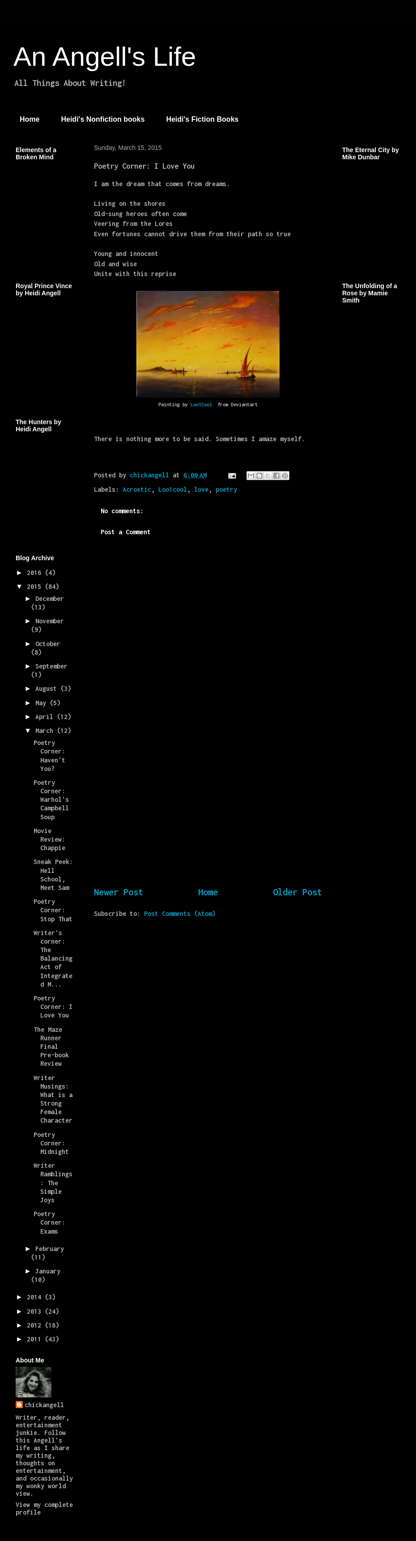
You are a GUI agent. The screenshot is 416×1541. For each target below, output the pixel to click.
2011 (36, 1339)
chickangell (44, 1405)
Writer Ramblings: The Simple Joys (53, 1183)
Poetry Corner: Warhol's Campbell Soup (51, 800)
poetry (226, 489)
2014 (36, 1297)
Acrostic (137, 489)
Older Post (297, 892)
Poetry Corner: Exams (49, 1222)
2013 (36, 1311)
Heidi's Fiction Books (202, 119)
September (51, 666)
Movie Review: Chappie (49, 839)
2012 (36, 1325)
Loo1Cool (203, 404)
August (47, 688)
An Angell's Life (104, 57)
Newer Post (118, 892)
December (49, 598)
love (201, 489)
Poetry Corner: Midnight (51, 1143)
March (46, 730)
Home (29, 119)
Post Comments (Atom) (180, 913)
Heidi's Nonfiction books (102, 119)
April (46, 716)
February (49, 1248)
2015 (36, 586)
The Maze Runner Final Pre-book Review (51, 1047)
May (42, 703)
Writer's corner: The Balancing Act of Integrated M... (53, 958)
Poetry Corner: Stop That (53, 910)
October (47, 643)
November (49, 621)
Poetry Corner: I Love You (53, 1006)
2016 (36, 572)
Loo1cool (172, 489)
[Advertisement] (208, 815)
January (47, 1271)
